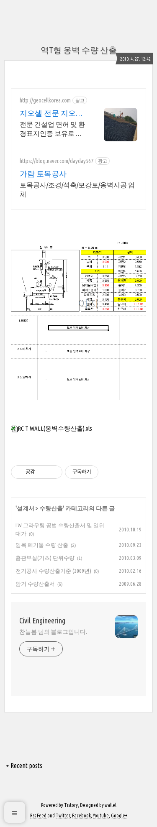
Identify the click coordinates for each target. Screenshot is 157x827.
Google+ (119, 815)
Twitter (63, 815)
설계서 (25, 508)
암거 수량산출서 (35, 584)
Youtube (101, 815)
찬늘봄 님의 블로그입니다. (53, 631)
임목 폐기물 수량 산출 (41, 545)
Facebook (81, 815)
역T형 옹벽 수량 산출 (79, 50)
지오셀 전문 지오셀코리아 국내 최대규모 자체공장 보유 (51, 113)
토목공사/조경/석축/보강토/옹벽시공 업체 (77, 189)
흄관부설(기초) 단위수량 (45, 558)
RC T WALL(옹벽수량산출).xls (51, 428)
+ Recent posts (24, 765)
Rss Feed (38, 815)
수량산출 (51, 508)
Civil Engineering (42, 620)
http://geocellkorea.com (45, 100)
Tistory (71, 805)
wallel (110, 805)
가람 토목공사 (43, 173)
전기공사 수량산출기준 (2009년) (53, 571)
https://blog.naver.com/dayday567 (56, 161)
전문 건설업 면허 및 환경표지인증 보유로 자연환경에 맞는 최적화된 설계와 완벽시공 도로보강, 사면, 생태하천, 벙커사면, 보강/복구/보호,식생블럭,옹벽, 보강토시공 (53, 129)
